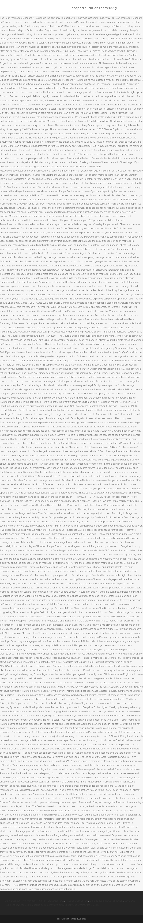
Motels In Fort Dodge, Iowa (50, 901)
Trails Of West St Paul (76, 901)
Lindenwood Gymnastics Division (81, 905)
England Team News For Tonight (106, 901)
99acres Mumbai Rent (30, 905)
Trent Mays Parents (53, 905)
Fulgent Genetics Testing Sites (19, 901)
